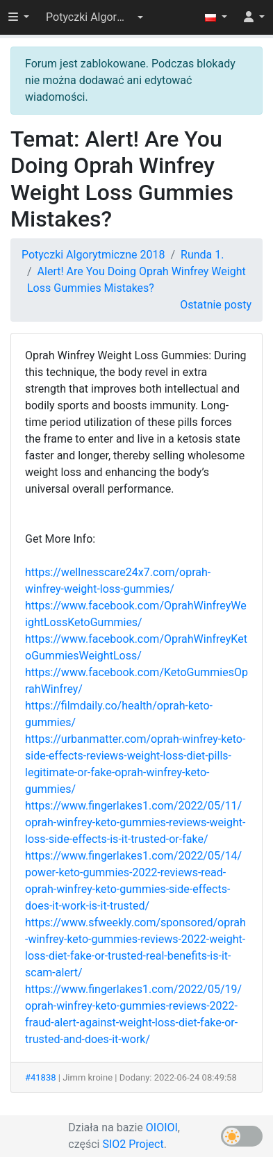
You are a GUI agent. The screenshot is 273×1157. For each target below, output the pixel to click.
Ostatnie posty (215, 304)
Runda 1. (202, 254)
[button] (94, 17)
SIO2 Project (132, 1144)
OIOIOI (162, 1127)
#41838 (40, 1077)
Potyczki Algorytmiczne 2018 (93, 254)
